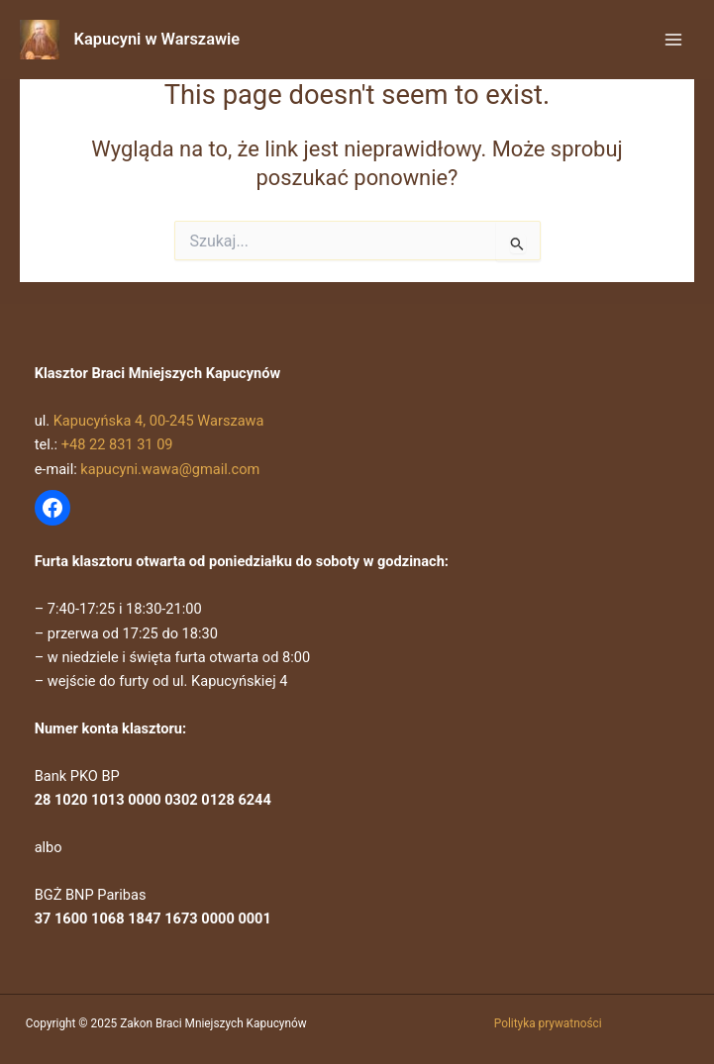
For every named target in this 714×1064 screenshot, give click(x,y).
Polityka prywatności (548, 1023)
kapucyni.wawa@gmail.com (169, 469)
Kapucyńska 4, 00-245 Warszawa (158, 421)
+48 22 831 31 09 (117, 444)
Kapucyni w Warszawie (157, 39)
